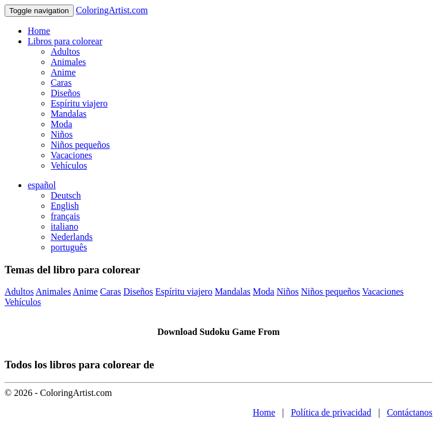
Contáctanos (409, 412)
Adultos (65, 51)
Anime (63, 72)
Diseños (66, 93)
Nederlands (72, 237)
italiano (64, 226)
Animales (68, 62)
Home (39, 31)
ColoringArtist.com (112, 10)
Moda (61, 124)
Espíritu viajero (79, 103)
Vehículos (69, 165)
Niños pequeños (80, 145)
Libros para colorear (65, 41)
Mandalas (68, 114)
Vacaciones (71, 155)
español (42, 185)
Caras (61, 82)
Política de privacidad (331, 412)
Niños (62, 134)
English (65, 206)
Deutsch (66, 195)
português (69, 247)
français (65, 216)
